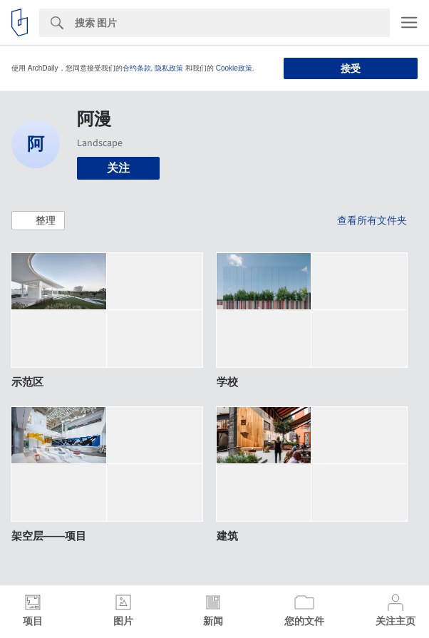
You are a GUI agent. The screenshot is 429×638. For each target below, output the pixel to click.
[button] (38, 221)
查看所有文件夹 (372, 220)
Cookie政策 (234, 68)
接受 (351, 68)
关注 (118, 168)
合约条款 (137, 68)
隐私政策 (169, 68)
